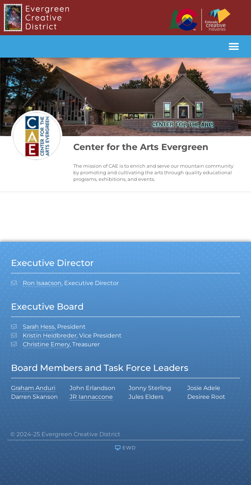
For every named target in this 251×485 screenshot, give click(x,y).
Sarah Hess (39, 326)
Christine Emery (46, 344)
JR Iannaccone (91, 396)
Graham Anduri (33, 387)
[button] (233, 46)
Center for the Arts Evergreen (140, 147)
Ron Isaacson (42, 283)
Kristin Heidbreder (50, 335)
